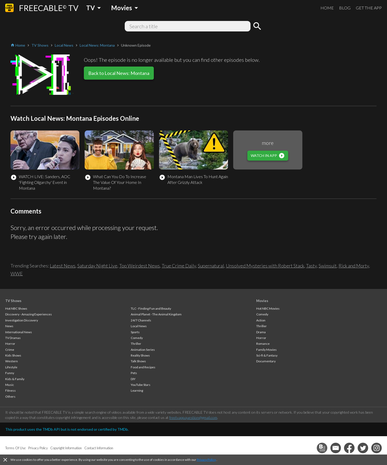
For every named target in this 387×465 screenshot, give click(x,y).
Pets (134, 373)
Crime (9, 350)
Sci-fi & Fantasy (266, 355)
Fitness (10, 390)
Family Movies (266, 350)
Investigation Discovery (21, 320)
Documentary (266, 361)
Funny (9, 373)
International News (18, 332)
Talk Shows (138, 361)
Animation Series (143, 350)
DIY (133, 379)
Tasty (311, 266)
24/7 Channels (141, 320)
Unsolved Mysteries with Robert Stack (265, 266)
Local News (139, 326)
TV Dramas (13, 338)
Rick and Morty (354, 266)
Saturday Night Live (97, 266)
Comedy (137, 338)
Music (9, 385)
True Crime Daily (179, 266)
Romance (263, 344)
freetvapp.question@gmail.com (193, 417)
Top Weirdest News (139, 266)
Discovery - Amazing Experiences (28, 314)
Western (11, 361)
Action (260, 320)
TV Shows (13, 301)
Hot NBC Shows (16, 308)
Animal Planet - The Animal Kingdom (156, 314)
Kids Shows (13, 355)
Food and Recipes (143, 367)
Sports (135, 332)
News (9, 326)
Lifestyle (11, 367)
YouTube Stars (140, 385)
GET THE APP (369, 7)
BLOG (345, 7)
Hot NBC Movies (268, 308)
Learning (137, 390)
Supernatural (211, 266)
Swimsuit (328, 266)
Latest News (62, 266)
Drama (261, 332)
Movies (262, 301)
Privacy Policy (206, 460)
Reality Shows (140, 355)
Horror (10, 344)
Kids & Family (14, 379)
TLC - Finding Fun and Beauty (151, 308)
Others (10, 396)
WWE (16, 273)
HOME (327, 7)
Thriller (136, 344)
